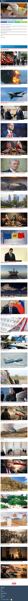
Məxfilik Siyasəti (3, 591)
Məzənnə (2, 597)
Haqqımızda (2, 588)
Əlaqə (1, 589)
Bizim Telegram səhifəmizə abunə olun (8, 46)
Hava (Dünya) (2, 596)
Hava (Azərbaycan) (3, 595)
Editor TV (2, 594)
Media (1, 590)
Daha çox (14, 583)
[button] (24, 22)
